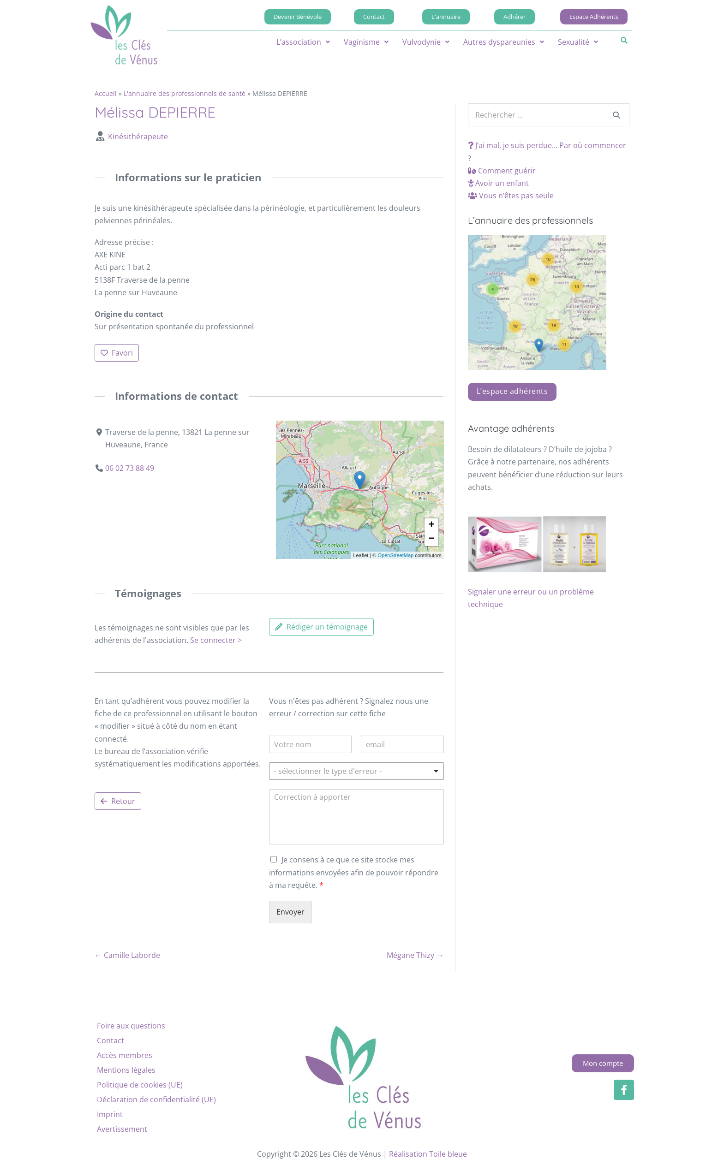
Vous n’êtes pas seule (511, 195)
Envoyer (290, 912)
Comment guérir (502, 171)
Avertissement (122, 1129)
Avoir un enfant (498, 183)
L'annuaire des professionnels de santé (184, 93)
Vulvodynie (425, 42)
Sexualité (578, 42)
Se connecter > (216, 640)
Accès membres (124, 1055)
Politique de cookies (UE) (140, 1085)
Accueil (106, 93)
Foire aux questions (131, 1026)
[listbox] (356, 771)
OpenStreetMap (395, 555)
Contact (110, 1040)
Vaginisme (366, 42)
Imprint (110, 1114)
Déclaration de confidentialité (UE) (156, 1099)
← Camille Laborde (127, 955)
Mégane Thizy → (415, 955)
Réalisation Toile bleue (428, 1154)
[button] (303, 42)
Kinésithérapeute (138, 136)
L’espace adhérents (512, 391)
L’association (303, 42)
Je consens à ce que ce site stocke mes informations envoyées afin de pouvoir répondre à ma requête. (353, 872)
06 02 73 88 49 (129, 468)
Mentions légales (126, 1070)
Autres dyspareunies (503, 42)
